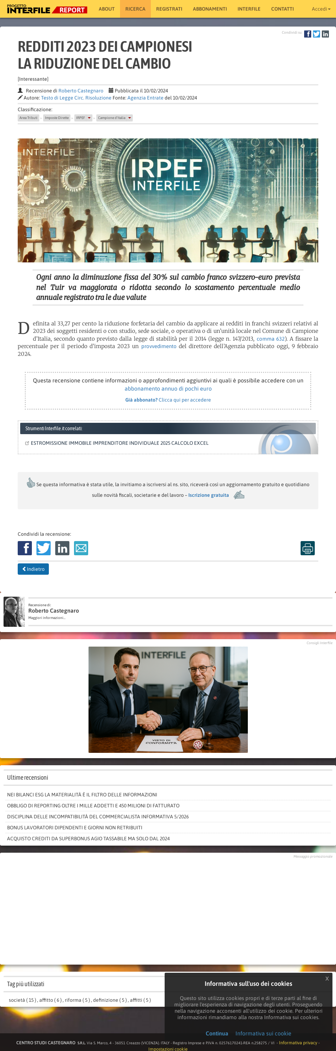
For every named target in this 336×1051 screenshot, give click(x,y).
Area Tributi (28, 118)
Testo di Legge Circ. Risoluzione (76, 98)
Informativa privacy (298, 1042)
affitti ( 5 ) (140, 1000)
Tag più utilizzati (25, 984)
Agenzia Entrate (145, 98)
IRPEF (80, 118)
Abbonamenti (210, 9)
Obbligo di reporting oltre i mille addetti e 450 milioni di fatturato (93, 805)
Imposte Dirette (57, 118)
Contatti (282, 9)
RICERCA (135, 9)
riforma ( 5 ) (77, 1000)
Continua (217, 1033)
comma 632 (271, 339)
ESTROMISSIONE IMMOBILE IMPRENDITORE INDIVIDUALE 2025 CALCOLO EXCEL (118, 443)
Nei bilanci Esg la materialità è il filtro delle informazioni (82, 794)
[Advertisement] (168, 909)
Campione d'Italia (111, 118)
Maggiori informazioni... (47, 618)
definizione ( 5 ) (110, 1000)
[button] (89, 117)
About (107, 9)
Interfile (249, 9)
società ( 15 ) (22, 1000)
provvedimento (159, 346)
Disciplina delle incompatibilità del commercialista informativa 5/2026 (98, 816)
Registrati (169, 9)
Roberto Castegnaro (80, 90)
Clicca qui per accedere (168, 400)
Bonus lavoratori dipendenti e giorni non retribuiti (74, 827)
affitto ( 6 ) (50, 1000)
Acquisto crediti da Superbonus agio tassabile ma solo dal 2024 (88, 838)
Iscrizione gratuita (208, 495)
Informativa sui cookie (263, 1033)
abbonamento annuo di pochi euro (168, 388)
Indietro (33, 569)
